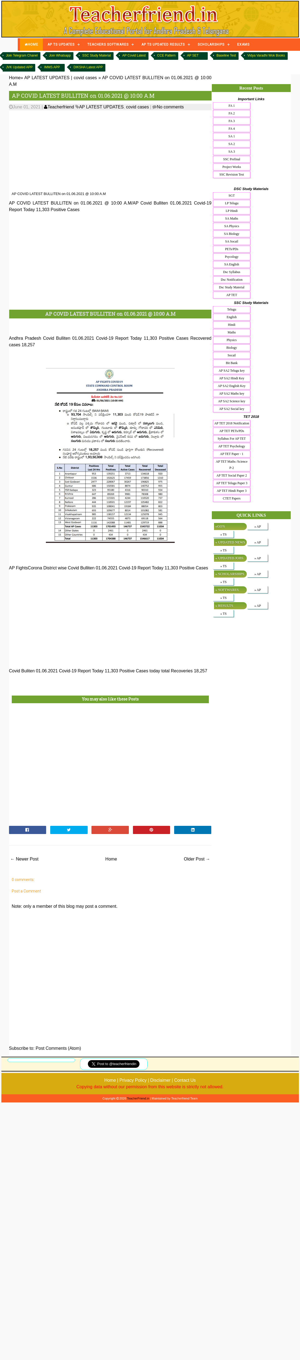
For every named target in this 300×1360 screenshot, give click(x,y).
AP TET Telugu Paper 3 (231, 483)
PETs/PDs (231, 249)
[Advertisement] (105, 151)
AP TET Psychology (231, 446)
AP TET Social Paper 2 (231, 475)
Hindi (231, 325)
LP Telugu (232, 203)
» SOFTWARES (227, 590)
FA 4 (231, 129)
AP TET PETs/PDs (231, 431)
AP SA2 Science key (231, 401)
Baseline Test (226, 55)
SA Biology (231, 234)
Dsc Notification (232, 280)
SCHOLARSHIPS (211, 44)
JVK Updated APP (19, 67)
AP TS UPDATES (61, 44)
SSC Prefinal (231, 159)
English (232, 317)
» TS (223, 534)
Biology (231, 348)
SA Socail (231, 241)
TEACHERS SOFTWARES (108, 44)
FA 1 (231, 106)
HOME (31, 44)
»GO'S (220, 526)
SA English (231, 264)
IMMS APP (52, 67)
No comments (170, 107)
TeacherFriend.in (138, 1098)
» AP (257, 526)
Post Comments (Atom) (58, 1048)
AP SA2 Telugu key (232, 370)
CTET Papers (231, 498)
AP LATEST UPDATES (101, 107)
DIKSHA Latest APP (88, 67)
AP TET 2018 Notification (231, 423)
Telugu (231, 309)
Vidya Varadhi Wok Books (266, 55)
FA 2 (231, 113)
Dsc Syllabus (231, 272)
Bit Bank (231, 363)
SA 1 (231, 136)
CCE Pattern (166, 55)
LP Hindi (232, 211)
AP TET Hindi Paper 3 (231, 491)
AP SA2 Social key (231, 409)
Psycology (232, 257)
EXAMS (243, 44)
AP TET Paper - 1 (231, 454)
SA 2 (231, 144)
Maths (232, 332)
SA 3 (231, 151)
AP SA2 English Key (232, 386)
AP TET (231, 295)
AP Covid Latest (134, 55)
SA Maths (231, 218)
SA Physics (231, 226)
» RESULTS (224, 606)
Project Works (231, 167)
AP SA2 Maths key (231, 393)
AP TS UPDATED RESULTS (163, 44)
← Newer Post (24, 859)
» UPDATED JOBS (229, 558)
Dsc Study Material (231, 287)
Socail (232, 355)
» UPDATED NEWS (230, 542)
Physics (232, 340)
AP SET (192, 55)
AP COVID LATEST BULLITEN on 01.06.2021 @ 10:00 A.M (83, 95)
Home (111, 859)
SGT (231, 195)
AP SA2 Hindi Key (231, 378)
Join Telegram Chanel (22, 55)
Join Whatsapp (60, 55)
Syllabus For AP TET (232, 438)
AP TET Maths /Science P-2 (232, 465)
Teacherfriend (59, 107)
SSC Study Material (96, 55)
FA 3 (231, 121)
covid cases (137, 107)
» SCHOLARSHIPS (229, 574)
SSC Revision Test (231, 174)
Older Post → (197, 859)
